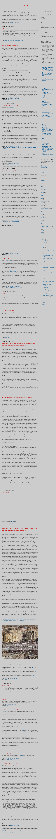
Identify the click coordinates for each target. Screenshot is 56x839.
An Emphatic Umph (45, 143)
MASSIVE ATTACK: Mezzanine (47, 116)
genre (41, 199)
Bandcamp (21, 755)
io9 (14, 521)
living (33, 667)
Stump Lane (44, 101)
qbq (41, 211)
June (44, 245)
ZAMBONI (44, 153)
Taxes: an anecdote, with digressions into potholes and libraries (17, 397)
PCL (24, 444)
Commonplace (10, 107)
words (42, 232)
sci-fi (29, 147)
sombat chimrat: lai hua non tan (47, 93)
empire (14, 287)
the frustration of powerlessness (46, 226)
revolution (21, 40)
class (11, 287)
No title (44, 265)
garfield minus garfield (46, 112)
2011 (43, 239)
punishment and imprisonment (8, 620)
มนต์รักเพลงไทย (45, 92)
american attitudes (14, 40)
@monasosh (30, 316)
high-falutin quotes (9, 147)
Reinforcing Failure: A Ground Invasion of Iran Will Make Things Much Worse (47, 79)
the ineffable (17, 221)
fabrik (6, 759)
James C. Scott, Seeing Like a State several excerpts (14, 764)
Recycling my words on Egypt (9, 310)
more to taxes (35, 478)
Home (20, 830)
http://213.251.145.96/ (44, 165)
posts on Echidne (7, 729)
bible (41, 184)
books (6, 693)
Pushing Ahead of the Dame (47, 104)
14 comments (16, 253)
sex (41, 223)
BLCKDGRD (44, 88)
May (44, 247)
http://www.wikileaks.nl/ (45, 168)
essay (21, 30)
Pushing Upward (45, 95)
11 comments (17, 286)
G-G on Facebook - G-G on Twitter (47, 113)
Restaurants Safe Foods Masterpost (47, 154)
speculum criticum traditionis (47, 107)
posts (13, 46)
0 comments (16, 146)
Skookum (43, 124)
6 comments (16, 825)
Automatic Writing (6, 753)
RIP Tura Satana (5, 492)
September (45, 240)
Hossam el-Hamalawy (13, 271)
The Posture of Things (45, 144)
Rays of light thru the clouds (46, 110)
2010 (43, 300)
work (41, 233)
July (44, 244)
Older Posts (36, 830)
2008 (43, 304)
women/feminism (43, 230)
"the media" (7, 40)
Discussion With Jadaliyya (46, 86)
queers (42, 213)
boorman (42, 187)
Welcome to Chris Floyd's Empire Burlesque (46, 147)
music (14, 759)
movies (42, 205)
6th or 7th (28, 5)
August (44, 242)
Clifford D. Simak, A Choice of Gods (10, 105)
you (17, 398)
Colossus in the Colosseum (46, 137)
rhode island (24, 486)
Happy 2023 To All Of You (46, 134)
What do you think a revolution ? (10, 45)
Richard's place (30, 312)
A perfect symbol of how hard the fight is (11, 258)
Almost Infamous (45, 109)
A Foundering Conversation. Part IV (48, 108)
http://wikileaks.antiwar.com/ (45, 172)
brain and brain (43, 189)
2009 (43, 302)
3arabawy (44, 85)
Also (3, 28)
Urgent (3, 293)
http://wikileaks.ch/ (44, 167)
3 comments (16, 220)
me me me (7, 164)
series (24, 730)
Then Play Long (45, 115)
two (11, 46)
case (5, 711)
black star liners (45, 138)
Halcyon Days (44, 127)
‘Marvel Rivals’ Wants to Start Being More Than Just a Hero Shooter (47, 74)
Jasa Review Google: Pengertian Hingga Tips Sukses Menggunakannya (47, 140)
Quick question (5, 685)
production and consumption (20, 147)
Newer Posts (4, 830)
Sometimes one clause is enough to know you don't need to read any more (19, 709)
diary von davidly (45, 98)
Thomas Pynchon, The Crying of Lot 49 (11, 170)
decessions (42, 192)
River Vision (44, 119)
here (27, 295)
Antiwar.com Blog (45, 77)
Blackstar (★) (44, 105)
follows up (14, 735)
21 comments (16, 22)
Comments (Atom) (9, 832)
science (32, 147)
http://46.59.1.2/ (43, 166)
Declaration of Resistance (46, 102)
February (44, 249)
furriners (13, 826)
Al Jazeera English (7, 260)
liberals (19, 486)
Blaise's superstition (45, 99)
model (10, 451)
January (44, 298)
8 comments (16, 98)
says (5, 719)
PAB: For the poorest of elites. (47, 120)
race (41, 214)
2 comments (16, 758)
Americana (44, 118)
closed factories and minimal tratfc (14, 664)
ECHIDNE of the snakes (46, 133)
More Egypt (4, 699)
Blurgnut (4, 153)
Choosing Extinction (45, 125)
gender (42, 198)
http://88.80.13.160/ (44, 163)
